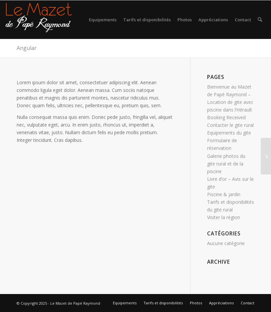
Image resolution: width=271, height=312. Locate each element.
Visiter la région (223, 217)
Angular (27, 48)
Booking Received (226, 117)
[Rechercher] (259, 19)
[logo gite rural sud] (38, 19)
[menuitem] (103, 19)
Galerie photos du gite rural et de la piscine (226, 163)
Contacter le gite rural (230, 125)
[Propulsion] (266, 156)
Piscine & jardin (223, 194)
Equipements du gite (229, 133)
